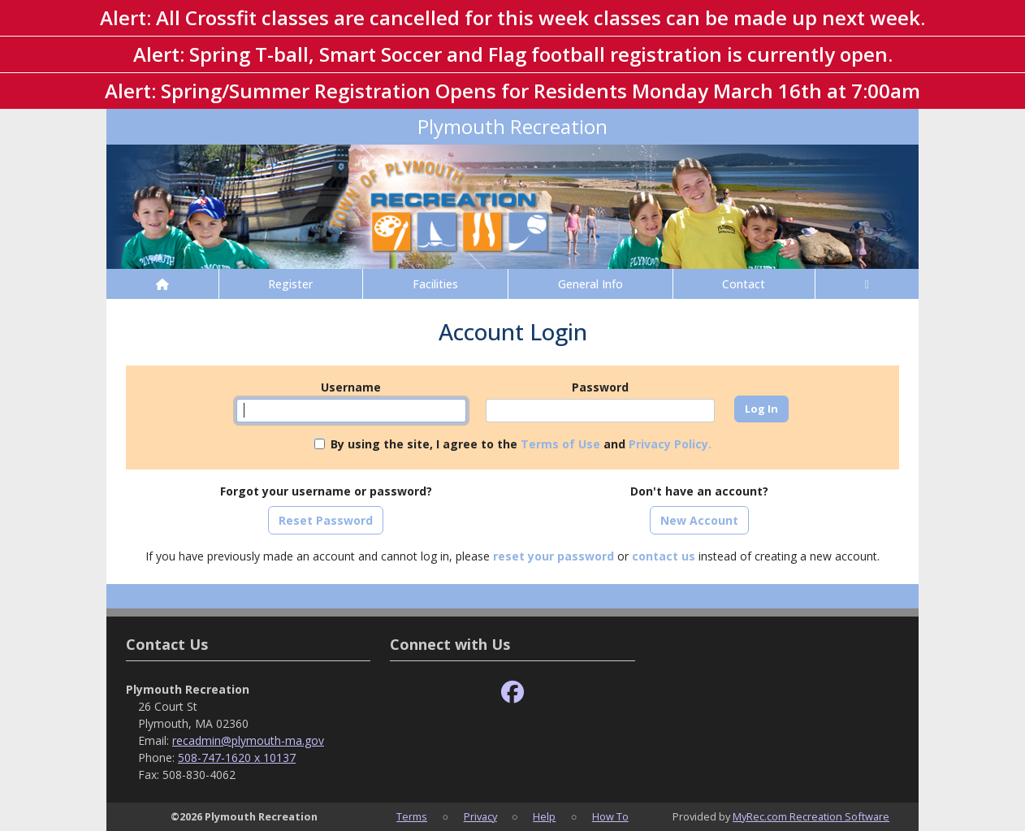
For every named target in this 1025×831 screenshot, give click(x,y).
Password (600, 387)
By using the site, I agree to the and (521, 444)
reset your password (553, 556)
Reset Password (326, 520)
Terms (411, 816)
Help (544, 816)
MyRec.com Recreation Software (811, 816)
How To (610, 816)
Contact (743, 284)
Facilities (435, 284)
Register (290, 284)
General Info (590, 284)
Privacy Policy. (670, 444)
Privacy (480, 816)
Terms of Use (560, 444)
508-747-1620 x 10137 (237, 757)
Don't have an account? (699, 491)
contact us (663, 556)
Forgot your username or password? (326, 491)
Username (351, 387)
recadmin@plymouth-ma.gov (248, 740)
